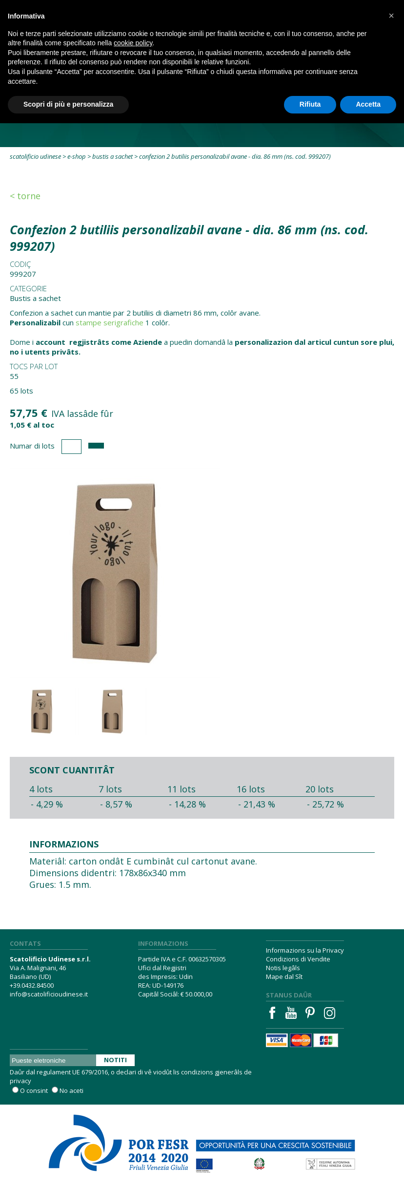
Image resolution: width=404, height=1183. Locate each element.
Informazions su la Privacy (305, 950)
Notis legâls (283, 967)
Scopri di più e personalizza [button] (68, 104)
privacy (20, 1080)
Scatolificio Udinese (35, 156)
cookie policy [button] (133, 43)
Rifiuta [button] (310, 104)
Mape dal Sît (284, 976)
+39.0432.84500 (32, 985)
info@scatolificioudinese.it (49, 994)
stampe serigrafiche (109, 322)
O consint (34, 1090)
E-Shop (76, 156)
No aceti (71, 1090)
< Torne (25, 196)
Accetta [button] (368, 104)
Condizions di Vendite (298, 959)
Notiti (115, 1059)
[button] (391, 15)
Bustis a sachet (112, 156)
